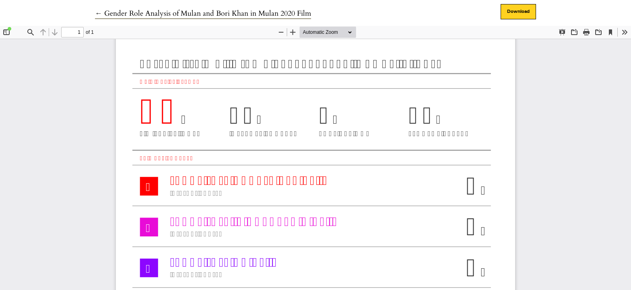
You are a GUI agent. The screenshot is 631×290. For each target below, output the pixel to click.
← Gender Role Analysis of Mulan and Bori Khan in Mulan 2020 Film (203, 13)
